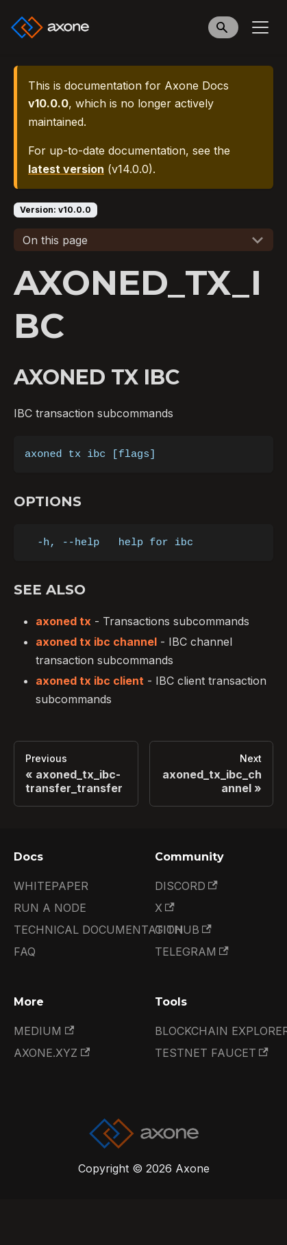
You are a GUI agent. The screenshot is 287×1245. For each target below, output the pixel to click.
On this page (55, 240)
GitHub (183, 929)
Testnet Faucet (212, 1053)
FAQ (25, 951)
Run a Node (50, 908)
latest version (66, 169)
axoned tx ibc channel (96, 641)
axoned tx (63, 621)
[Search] (223, 27)
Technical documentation (99, 929)
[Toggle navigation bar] (260, 27)
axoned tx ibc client (90, 680)
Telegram (192, 951)
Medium (44, 1031)
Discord (186, 886)
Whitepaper (51, 886)
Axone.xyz (52, 1053)
